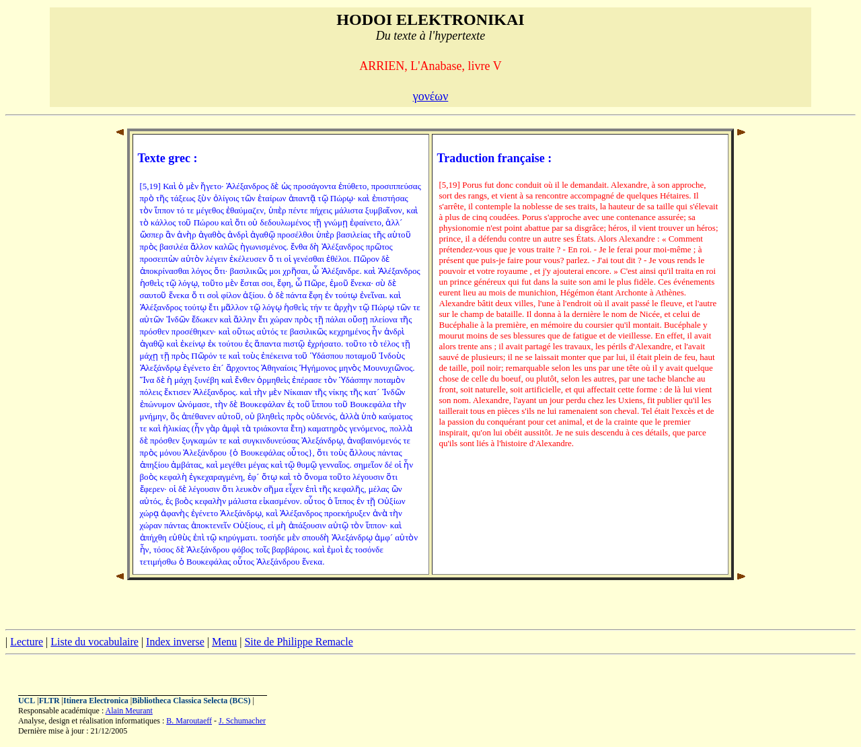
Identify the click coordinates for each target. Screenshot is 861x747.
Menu (224, 641)
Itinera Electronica (95, 700)
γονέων (431, 96)
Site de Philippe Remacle (298, 641)
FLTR (49, 700)
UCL (26, 700)
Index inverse (175, 641)
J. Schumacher (242, 720)
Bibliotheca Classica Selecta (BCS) (191, 700)
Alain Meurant (129, 710)
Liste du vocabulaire (94, 641)
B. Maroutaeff (189, 720)
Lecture (26, 641)
